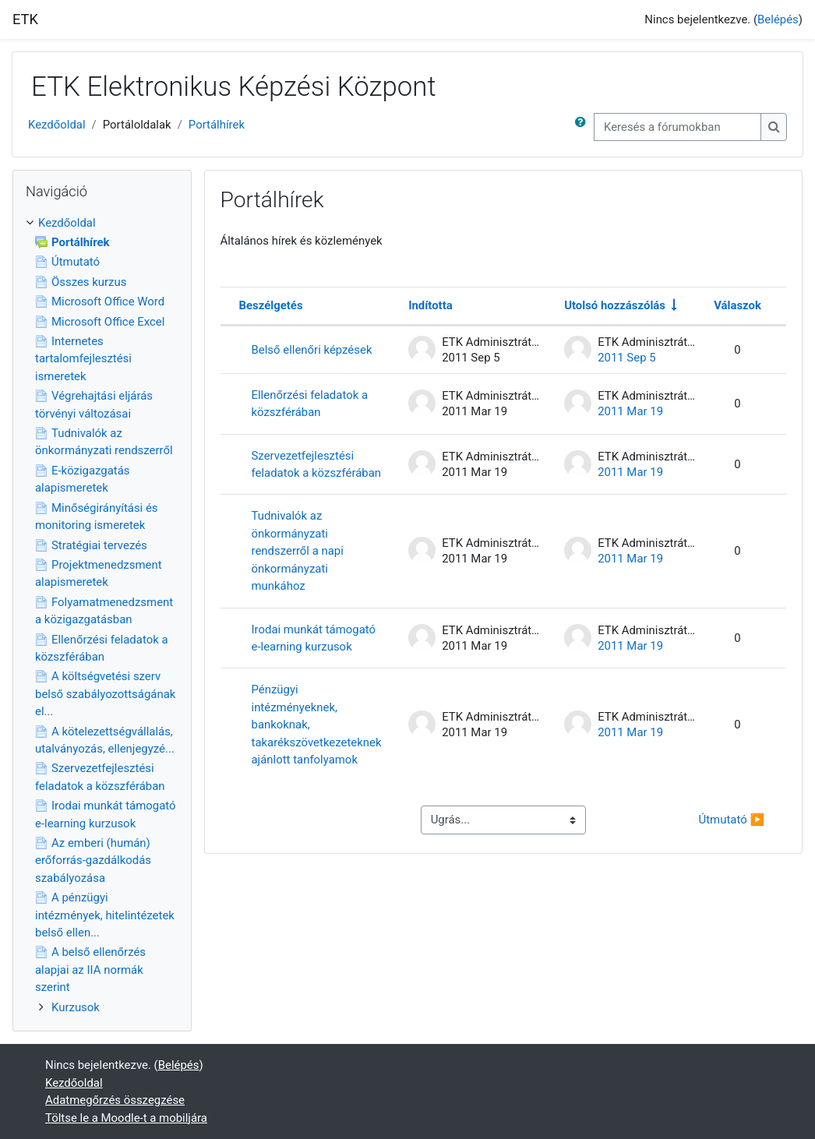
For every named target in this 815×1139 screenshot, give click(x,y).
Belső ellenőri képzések (312, 350)
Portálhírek (217, 125)
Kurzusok (75, 1007)
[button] (583, 127)
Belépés (778, 19)
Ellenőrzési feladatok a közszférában (310, 403)
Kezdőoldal (57, 125)
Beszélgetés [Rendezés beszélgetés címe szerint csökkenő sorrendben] (271, 305)
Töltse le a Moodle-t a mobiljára (126, 1118)
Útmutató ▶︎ (731, 820)
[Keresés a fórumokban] (677, 127)
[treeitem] (102, 615)
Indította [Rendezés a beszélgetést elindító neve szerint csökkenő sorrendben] (430, 305)
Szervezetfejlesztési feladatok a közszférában (317, 464)
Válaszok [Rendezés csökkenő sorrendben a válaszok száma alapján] (737, 305)
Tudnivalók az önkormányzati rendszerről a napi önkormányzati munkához (298, 551)
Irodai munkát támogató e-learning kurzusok (314, 638)
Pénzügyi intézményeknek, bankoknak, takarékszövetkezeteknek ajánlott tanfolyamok (317, 724)
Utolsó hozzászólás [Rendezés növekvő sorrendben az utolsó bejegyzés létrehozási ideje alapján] (614, 305)
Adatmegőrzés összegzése (115, 1100)
